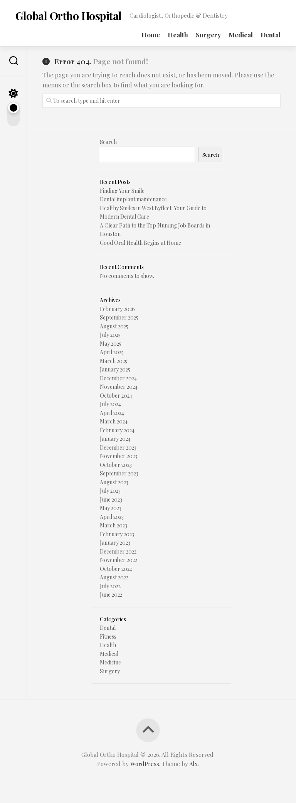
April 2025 (112, 352)
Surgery (208, 34)
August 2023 (114, 482)
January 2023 (115, 542)
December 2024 (118, 378)
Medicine (110, 662)
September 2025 (119, 317)
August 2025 (114, 326)
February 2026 (117, 309)
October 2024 (116, 395)
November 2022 (118, 560)
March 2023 (113, 525)
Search (108, 142)
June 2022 (111, 594)
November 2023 (118, 456)
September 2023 (119, 473)
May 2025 (110, 343)
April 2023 (112, 516)
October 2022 (116, 568)
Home (150, 34)
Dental (271, 34)
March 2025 (113, 361)
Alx (193, 764)
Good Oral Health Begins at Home (140, 242)
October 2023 (116, 464)
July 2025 (110, 334)
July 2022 (110, 586)
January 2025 (115, 369)
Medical (241, 34)
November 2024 (119, 386)
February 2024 (117, 430)
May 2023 (110, 508)
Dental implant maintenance (133, 199)
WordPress (144, 764)
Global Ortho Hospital (68, 15)
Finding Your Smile (122, 190)
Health (178, 34)
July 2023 (110, 490)
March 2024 (114, 421)
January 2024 (115, 438)
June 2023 (111, 499)
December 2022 (118, 551)
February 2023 (117, 534)
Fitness (108, 636)
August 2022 (114, 577)
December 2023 (118, 447)
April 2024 (112, 413)
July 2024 (110, 404)
